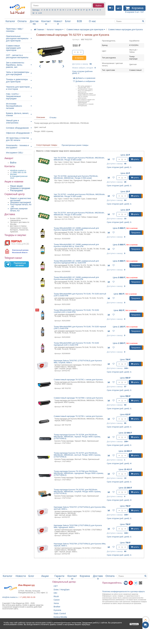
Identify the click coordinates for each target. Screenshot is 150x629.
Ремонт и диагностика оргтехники (20, 199)
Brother (57, 607)
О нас (92, 21)
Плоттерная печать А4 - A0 (20, 205)
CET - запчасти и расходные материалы (17, 56)
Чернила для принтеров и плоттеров (18, 88)
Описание (40, 117)
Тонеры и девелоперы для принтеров (17, 80)
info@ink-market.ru (10, 597)
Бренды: (36, 10)
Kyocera (57, 610)
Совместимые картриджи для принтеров (13, 47)
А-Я (40, 13)
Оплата (22, 21)
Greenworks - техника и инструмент (17, 146)
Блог (68, 21)
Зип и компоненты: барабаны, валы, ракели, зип (15, 64)
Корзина (85, 576)
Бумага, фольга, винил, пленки (17, 114)
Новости (58, 22)
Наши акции (16, 186)
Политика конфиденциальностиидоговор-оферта (123, 591)
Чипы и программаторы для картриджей (17, 73)
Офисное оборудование (18, 133)
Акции (45, 576)
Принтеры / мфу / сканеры (14, 30)
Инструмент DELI (14, 152)
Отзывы (52, 117)
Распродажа (16, 190)
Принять (134, 624)
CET (56, 586)
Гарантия (59, 577)
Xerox (56, 603)
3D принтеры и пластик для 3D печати (17, 139)
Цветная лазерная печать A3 (19, 209)
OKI (55, 593)
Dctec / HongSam (62, 590)
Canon (57, 600)
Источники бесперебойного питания (14, 105)
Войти (13, 162)
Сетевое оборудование (17, 128)
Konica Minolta (60, 617)
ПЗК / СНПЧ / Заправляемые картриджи (13, 96)
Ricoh (56, 596)
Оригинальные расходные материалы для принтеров (17, 38)
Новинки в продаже (20, 188)
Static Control (60, 614)
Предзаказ (135, 232)
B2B (79, 21)
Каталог (10, 21)
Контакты (46, 22)
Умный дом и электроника (12, 121)
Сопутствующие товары (46, 145)
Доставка (34, 22)
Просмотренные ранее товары (75, 145)
